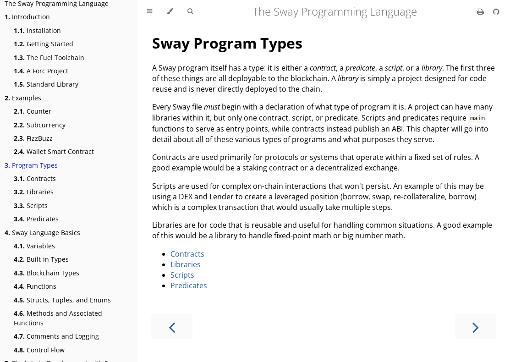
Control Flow (39, 350)
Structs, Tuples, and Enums (62, 300)
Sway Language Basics (42, 232)
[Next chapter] (475, 326)
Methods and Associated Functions (58, 318)
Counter (32, 111)
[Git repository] (496, 11)
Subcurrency (40, 125)
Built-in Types (41, 259)
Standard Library (46, 84)
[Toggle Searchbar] (190, 11)
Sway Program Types (227, 43)
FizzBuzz (33, 138)
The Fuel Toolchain (49, 57)
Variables (34, 245)
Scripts (31, 205)
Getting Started (43, 43)
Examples (23, 97)
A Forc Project (41, 70)
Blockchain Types (46, 273)
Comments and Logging (56, 336)
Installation (37, 30)
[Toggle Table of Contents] (149, 11)
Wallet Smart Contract (54, 151)
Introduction (27, 16)
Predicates (36, 218)
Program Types (31, 165)
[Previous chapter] (171, 326)
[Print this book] (481, 11)
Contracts (35, 178)
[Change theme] (169, 11)
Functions (35, 286)
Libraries (34, 191)
